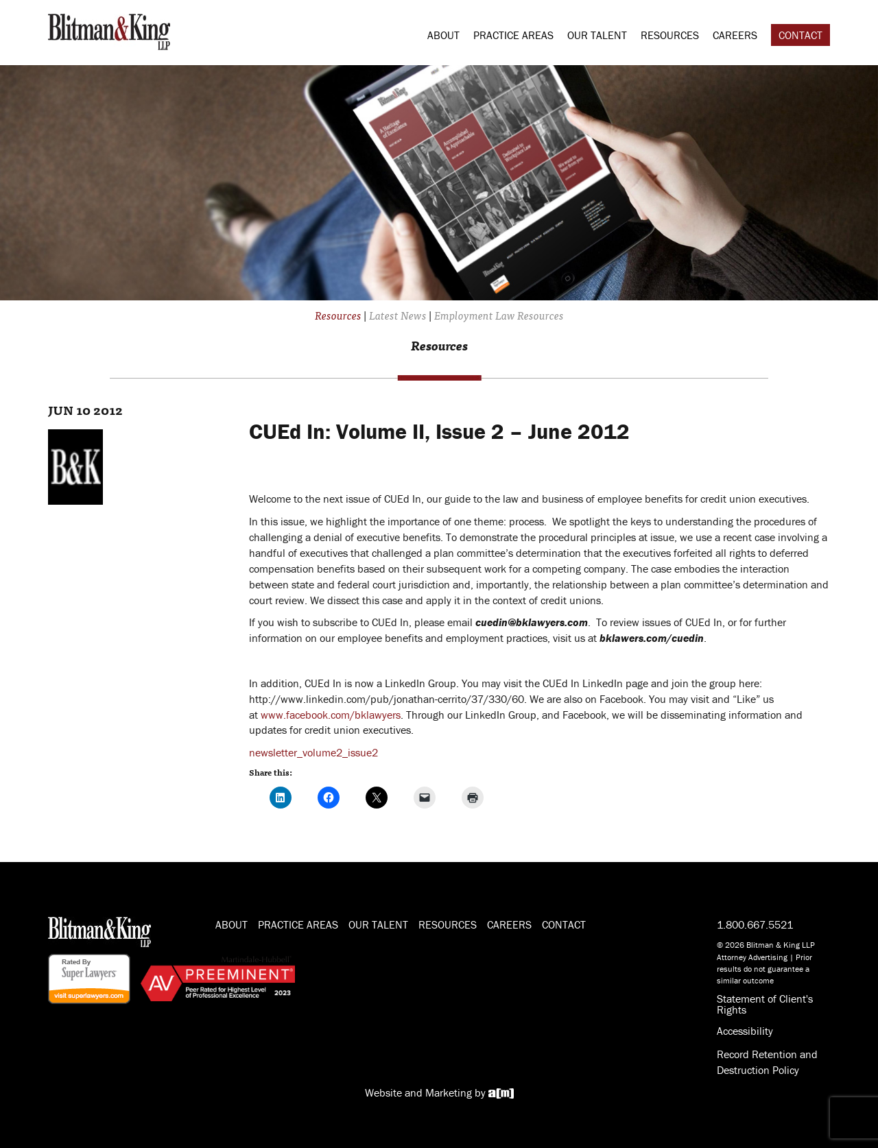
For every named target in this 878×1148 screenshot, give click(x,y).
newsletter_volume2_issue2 (313, 752)
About (443, 35)
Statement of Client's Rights (765, 1004)
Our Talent (597, 35)
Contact (800, 35)
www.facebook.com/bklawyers (331, 714)
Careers (735, 35)
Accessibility (745, 1030)
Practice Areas (513, 35)
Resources (670, 35)
